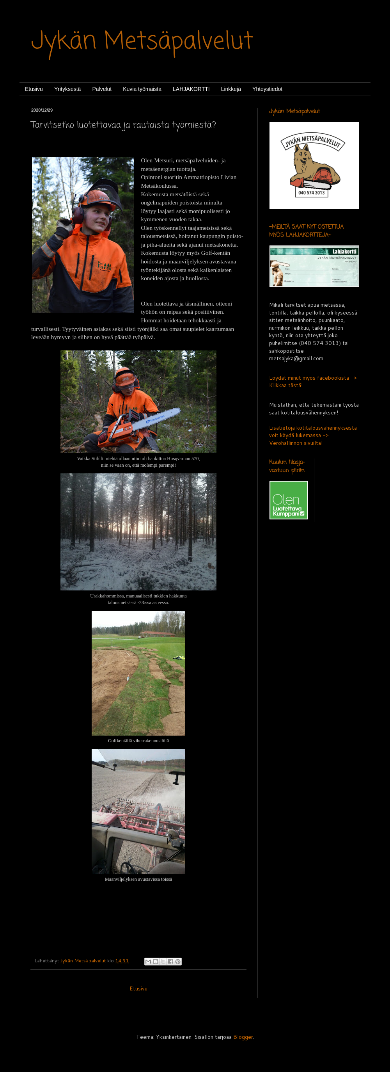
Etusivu (34, 89)
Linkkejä (231, 89)
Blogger (243, 1037)
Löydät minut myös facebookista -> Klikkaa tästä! (313, 381)
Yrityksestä (67, 89)
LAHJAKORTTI (191, 89)
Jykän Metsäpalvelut (142, 42)
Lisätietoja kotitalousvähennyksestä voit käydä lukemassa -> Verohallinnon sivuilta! (313, 435)
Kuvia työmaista (142, 89)
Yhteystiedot (267, 89)
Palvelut (102, 89)
